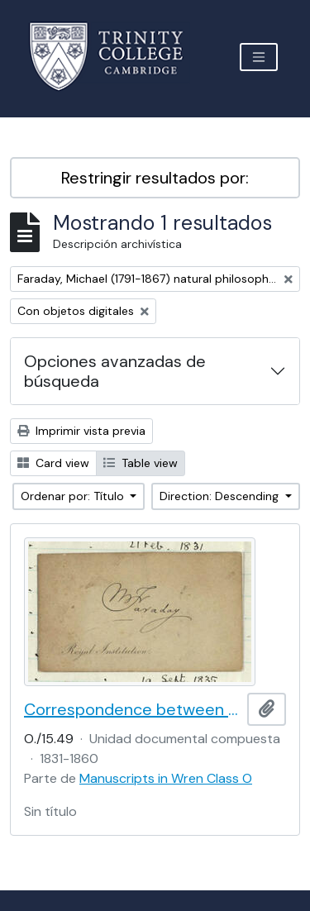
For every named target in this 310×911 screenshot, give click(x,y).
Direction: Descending (221, 496)
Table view (140, 463)
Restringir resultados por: (155, 177)
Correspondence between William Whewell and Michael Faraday (132, 709)
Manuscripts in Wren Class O (165, 778)
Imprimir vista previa (81, 430)
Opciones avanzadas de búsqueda (115, 371)
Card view (53, 463)
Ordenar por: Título (74, 496)
